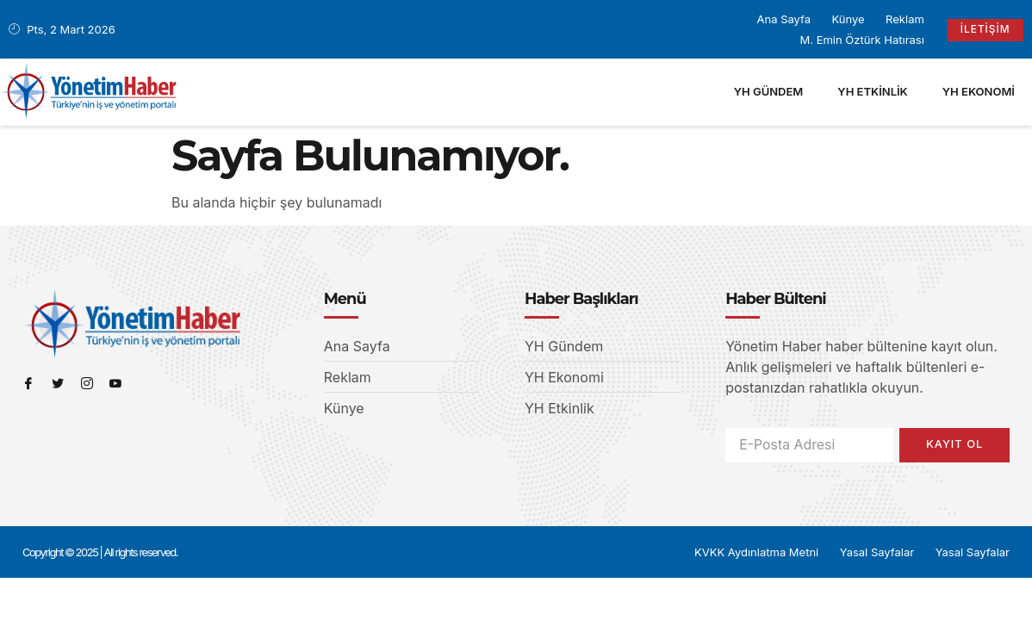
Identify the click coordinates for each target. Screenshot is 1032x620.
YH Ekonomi (978, 91)
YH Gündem (769, 91)
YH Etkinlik (872, 91)
